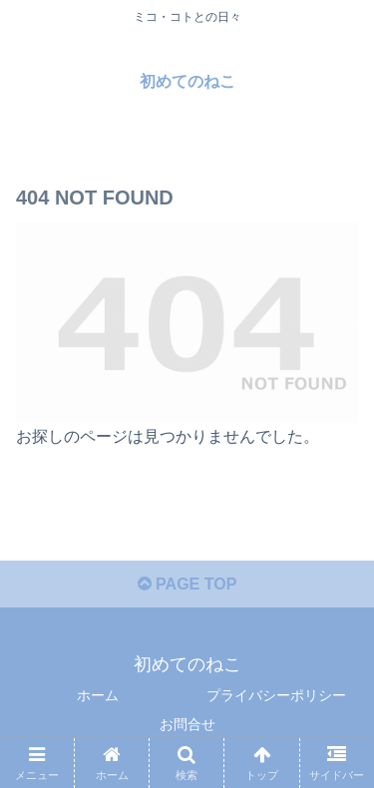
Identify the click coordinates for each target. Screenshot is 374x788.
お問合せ (187, 724)
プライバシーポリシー (276, 695)
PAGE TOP (187, 584)
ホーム (98, 695)
